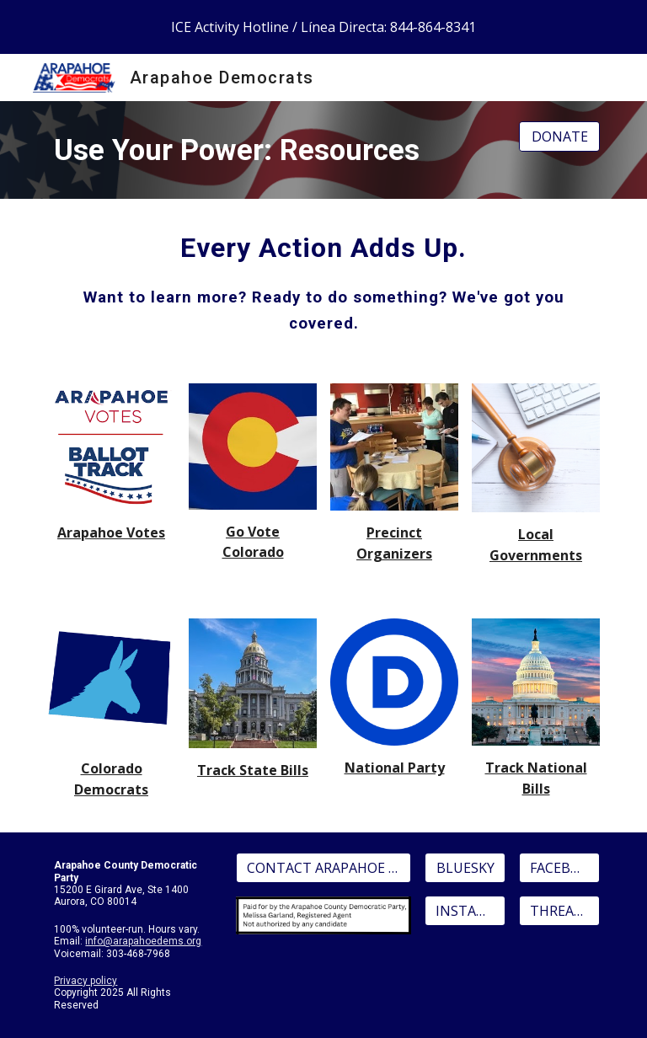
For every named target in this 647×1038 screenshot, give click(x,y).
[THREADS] (559, 911)
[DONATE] (559, 136)
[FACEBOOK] (559, 868)
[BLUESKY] (464, 868)
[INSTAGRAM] (464, 911)
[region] (323, 27)
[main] (276, 150)
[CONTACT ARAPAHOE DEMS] (323, 868)
